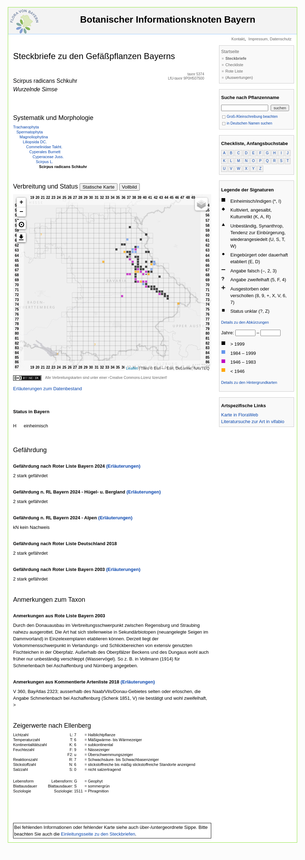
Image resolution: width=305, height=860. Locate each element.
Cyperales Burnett (45, 152)
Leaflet (132, 368)
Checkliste (234, 65)
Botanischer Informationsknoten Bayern (167, 22)
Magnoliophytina (33, 137)
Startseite (230, 51)
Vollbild (129, 187)
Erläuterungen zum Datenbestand (47, 388)
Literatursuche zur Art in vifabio (252, 421)
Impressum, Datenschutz (270, 39)
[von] (245, 333)
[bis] (270, 333)
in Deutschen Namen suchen (247, 123)
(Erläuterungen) (123, 466)
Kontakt (237, 39)
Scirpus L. (44, 162)
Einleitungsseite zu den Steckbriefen (98, 834)
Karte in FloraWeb (239, 414)
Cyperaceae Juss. (48, 157)
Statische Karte (98, 187)
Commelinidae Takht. (44, 147)
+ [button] (21, 202)
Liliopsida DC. (35, 142)
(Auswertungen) (239, 77)
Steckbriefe (235, 58)
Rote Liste (234, 71)
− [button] (21, 212)
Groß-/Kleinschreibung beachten (250, 117)
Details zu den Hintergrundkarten (249, 382)
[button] (21, 224)
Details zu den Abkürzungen (245, 322)
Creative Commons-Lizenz (130, 378)
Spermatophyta (29, 132)
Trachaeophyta (26, 127)
